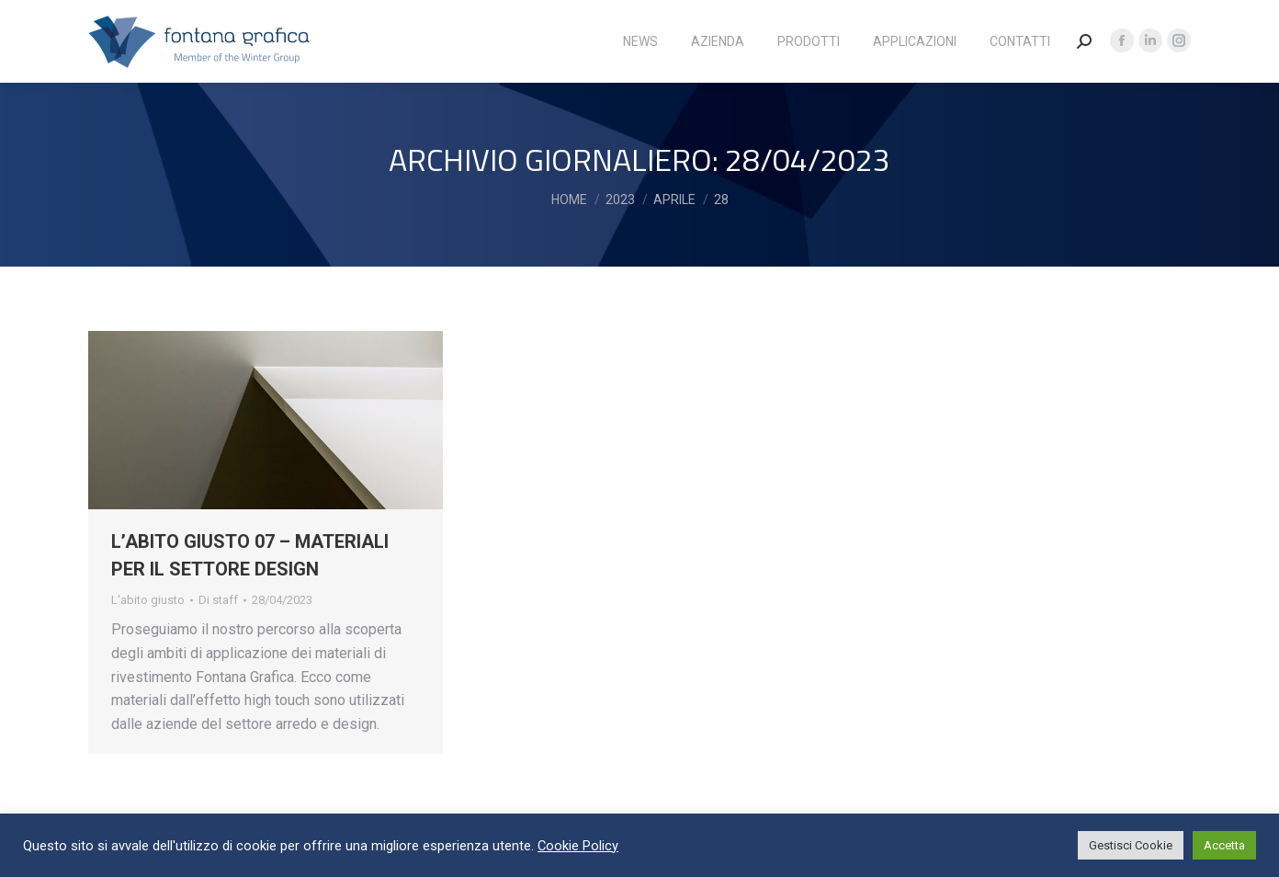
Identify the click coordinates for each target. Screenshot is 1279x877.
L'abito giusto (148, 600)
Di (218, 600)
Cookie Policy (578, 845)
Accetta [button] (1224, 845)
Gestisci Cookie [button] (1130, 845)
